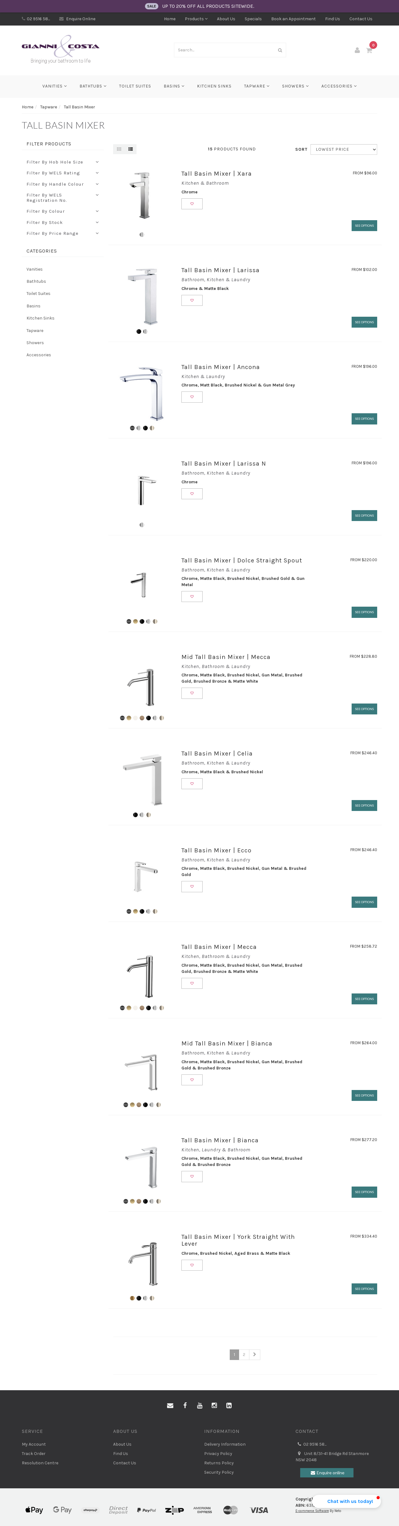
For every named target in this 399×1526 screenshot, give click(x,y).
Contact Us (361, 18)
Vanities (54, 86)
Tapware (257, 86)
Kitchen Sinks (214, 86)
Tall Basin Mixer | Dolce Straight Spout (241, 560)
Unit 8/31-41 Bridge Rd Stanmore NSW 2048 (332, 1456)
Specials (253, 18)
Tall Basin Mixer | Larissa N (223, 463)
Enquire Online (77, 18)
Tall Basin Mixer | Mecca (219, 946)
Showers (295, 86)
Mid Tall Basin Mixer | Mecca (226, 657)
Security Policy (219, 1472)
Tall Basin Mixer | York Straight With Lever (238, 1240)
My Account (34, 1444)
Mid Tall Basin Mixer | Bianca (226, 1043)
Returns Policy (219, 1463)
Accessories (339, 86)
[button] (346, 1501)
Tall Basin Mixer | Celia (217, 753)
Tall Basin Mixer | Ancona (220, 367)
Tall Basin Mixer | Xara (216, 173)
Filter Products (48, 144)
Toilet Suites (135, 86)
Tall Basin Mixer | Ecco (216, 850)
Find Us (332, 18)
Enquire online (326, 1473)
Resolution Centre (40, 1463)
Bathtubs (93, 86)
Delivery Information (225, 1444)
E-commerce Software (312, 1511)
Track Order (34, 1453)
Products (196, 18)
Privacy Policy (218, 1453)
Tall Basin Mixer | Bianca (220, 1140)
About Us (226, 18)
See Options (364, 225)
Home (169, 18)
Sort (300, 149)
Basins (174, 86)
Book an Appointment (293, 18)
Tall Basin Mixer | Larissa (220, 270)
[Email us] (170, 1406)
